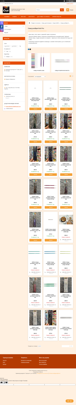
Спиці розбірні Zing (39, 70)
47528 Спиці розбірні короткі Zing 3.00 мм (65, 99)
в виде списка (72, 76)
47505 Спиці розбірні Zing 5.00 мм (66, 165)
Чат (69, 401)
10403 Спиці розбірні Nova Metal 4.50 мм (65, 328)
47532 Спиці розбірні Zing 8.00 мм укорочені (35, 99)
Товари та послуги (35, 23)
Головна (6, 16)
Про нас (23, 16)
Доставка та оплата (43, 16)
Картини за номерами (26, 360)
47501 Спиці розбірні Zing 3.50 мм (51, 132)
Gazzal (4, 364)
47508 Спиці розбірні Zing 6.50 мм (35, 296)
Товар (5, 26)
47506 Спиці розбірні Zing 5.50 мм (35, 198)
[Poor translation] (5, 382)
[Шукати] (62, 9)
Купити (35, 108)
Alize (4, 362)
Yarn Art (4, 360)
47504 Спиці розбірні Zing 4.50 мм (51, 165)
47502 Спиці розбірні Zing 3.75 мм (66, 132)
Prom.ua (45, 370)
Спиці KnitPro (56, 23)
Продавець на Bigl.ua (38, 372)
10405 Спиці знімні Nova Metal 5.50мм (50, 230)
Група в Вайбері (43, 364)
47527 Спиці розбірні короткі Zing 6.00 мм (50, 198)
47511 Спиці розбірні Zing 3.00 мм (35, 132)
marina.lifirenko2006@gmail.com (13, 106)
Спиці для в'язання (46, 23)
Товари (14, 16)
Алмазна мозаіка (25, 362)
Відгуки (6, 32)
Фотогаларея (7, 29)
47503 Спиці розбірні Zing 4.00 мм (35, 165)
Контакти (31, 16)
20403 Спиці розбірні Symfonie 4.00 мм (35, 328)
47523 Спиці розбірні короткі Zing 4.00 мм (50, 263)
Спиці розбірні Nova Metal (62, 70)
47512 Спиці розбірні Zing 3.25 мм (35, 263)
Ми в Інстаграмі (43, 360)
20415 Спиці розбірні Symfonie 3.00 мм (66, 296)
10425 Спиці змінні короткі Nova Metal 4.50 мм (50, 328)
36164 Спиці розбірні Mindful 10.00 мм (65, 230)
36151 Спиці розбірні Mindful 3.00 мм (50, 99)
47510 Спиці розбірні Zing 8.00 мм (51, 296)
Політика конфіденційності (54, 373)
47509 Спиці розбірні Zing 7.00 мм (35, 230)
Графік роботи (56, 16)
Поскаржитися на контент (42, 373)
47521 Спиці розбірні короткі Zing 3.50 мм (65, 263)
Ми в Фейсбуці (42, 362)
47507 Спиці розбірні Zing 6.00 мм (66, 198)
